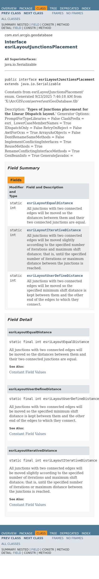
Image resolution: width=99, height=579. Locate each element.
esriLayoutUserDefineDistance (55, 276)
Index (86, 8)
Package (25, 8)
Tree (53, 8)
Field (35, 24)
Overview (9, 8)
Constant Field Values (27, 372)
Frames (58, 13)
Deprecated (69, 8)
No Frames (74, 13)
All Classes (10, 19)
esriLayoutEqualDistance (50, 203)
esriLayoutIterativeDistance (54, 230)
